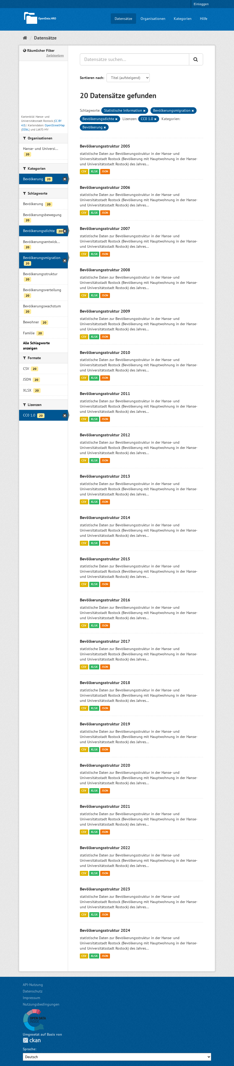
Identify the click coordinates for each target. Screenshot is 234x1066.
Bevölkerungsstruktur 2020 (105, 765)
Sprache (29, 1049)
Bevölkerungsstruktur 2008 (105, 269)
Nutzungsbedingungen (41, 1004)
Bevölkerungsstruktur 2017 (105, 641)
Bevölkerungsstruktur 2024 (105, 930)
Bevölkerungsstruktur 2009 (105, 311)
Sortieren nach (91, 77)
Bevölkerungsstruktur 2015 (105, 558)
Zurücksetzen (55, 55)
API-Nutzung (33, 984)
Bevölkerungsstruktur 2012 (105, 434)
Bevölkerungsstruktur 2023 (105, 889)
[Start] (25, 38)
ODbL (25, 129)
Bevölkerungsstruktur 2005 (105, 146)
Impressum (31, 997)
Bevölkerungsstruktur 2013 (105, 476)
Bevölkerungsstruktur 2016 (105, 599)
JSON (105, 171)
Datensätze (123, 18)
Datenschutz (32, 991)
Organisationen (153, 18)
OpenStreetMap (55, 125)
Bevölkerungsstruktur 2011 (105, 393)
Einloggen (201, 4)
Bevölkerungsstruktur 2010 (105, 352)
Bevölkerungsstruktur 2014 (105, 517)
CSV (83, 171)
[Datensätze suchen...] (134, 59)
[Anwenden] (196, 59)
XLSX (94, 171)
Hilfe (203, 18)
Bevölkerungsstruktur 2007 (105, 228)
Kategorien (183, 18)
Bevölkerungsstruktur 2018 (105, 682)
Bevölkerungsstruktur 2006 (105, 187)
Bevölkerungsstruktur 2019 (105, 723)
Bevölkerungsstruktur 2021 (105, 806)
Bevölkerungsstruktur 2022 (105, 847)
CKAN (32, 1040)
